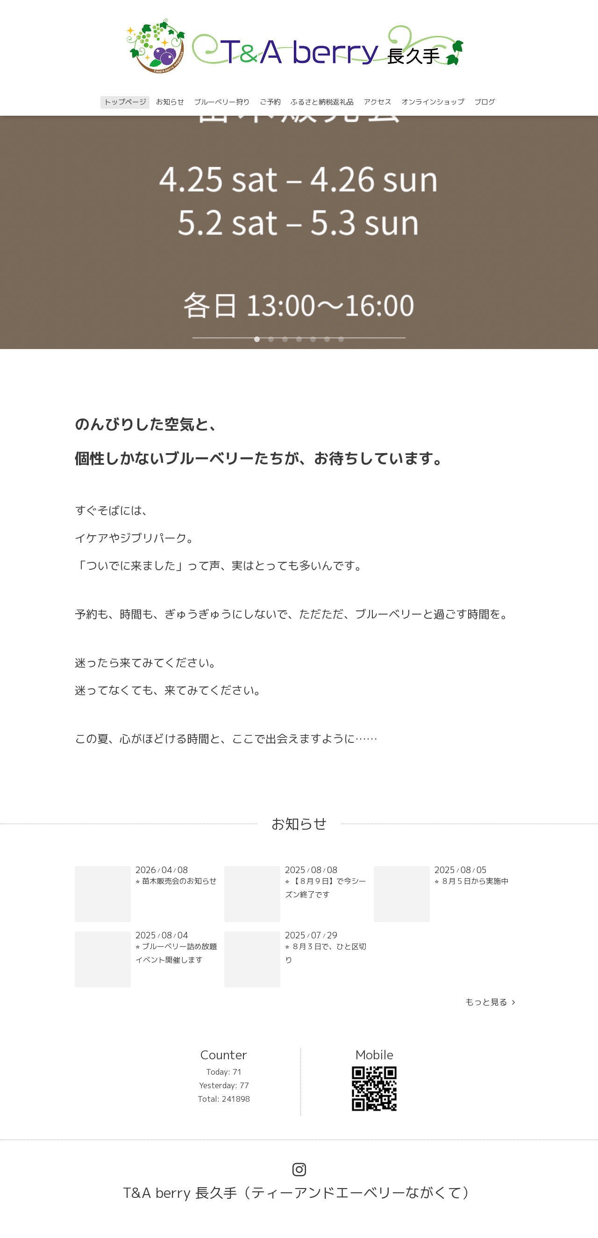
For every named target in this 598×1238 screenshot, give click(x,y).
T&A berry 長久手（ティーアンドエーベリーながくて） (299, 1193)
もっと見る (490, 1002)
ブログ (484, 102)
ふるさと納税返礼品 (322, 102)
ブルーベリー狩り (222, 102)
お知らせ (170, 102)
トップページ (125, 102)
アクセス (377, 102)
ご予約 (270, 102)
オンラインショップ (432, 102)
